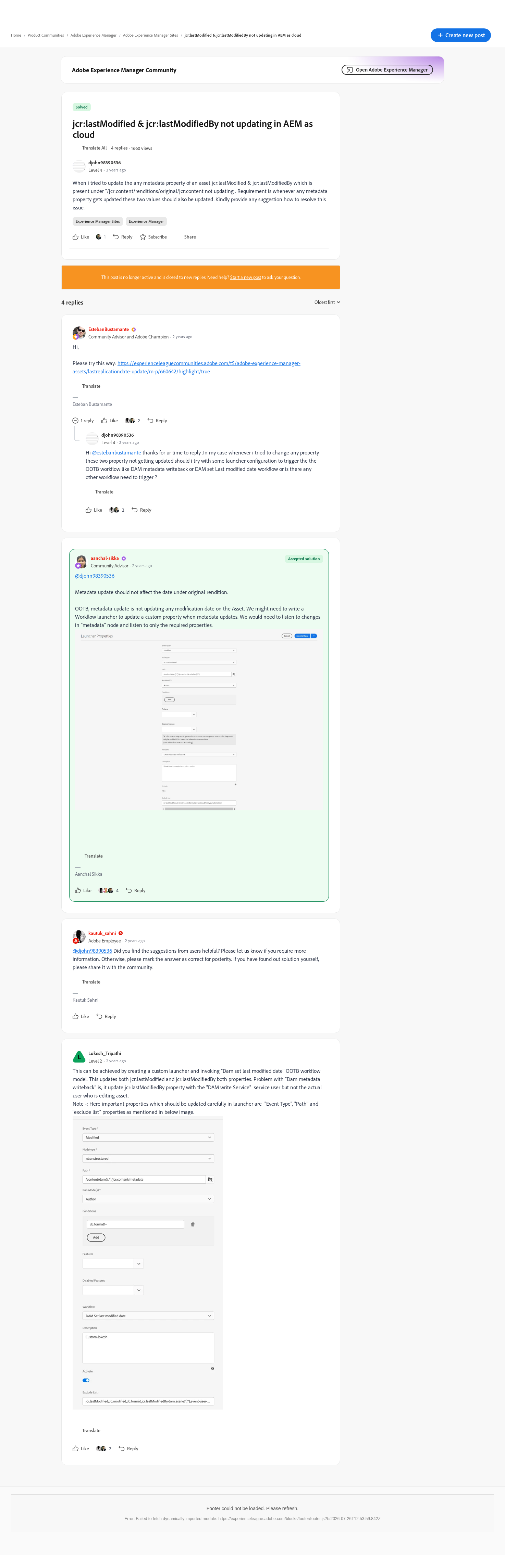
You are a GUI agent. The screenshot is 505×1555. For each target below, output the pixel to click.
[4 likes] (108, 890)
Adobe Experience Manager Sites (150, 35)
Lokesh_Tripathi (104, 1053)
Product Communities (46, 35)
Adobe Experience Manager (93, 35)
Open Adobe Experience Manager (392, 69)
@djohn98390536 (94, 575)
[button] (461, 35)
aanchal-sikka (105, 558)
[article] (199, 376)
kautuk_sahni (102, 933)
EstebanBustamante (108, 329)
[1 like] (101, 237)
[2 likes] (132, 420)
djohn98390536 (104, 162)
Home (16, 35)
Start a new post (245, 277)
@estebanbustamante (116, 452)
